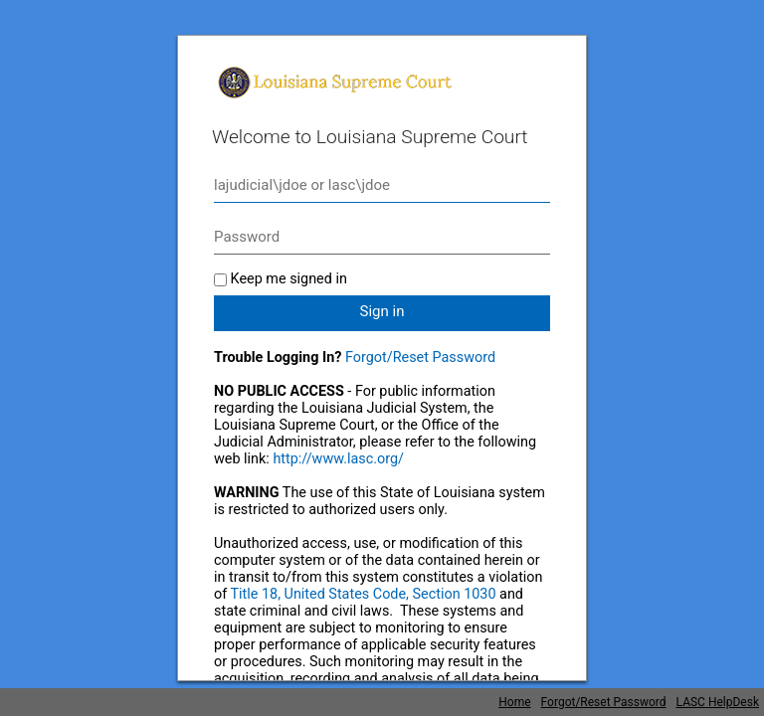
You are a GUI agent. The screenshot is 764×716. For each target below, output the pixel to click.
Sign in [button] (382, 311)
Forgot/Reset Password (420, 357)
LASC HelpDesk (717, 702)
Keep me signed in (289, 278)
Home (514, 702)
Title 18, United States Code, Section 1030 (363, 594)
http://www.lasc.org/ (338, 458)
